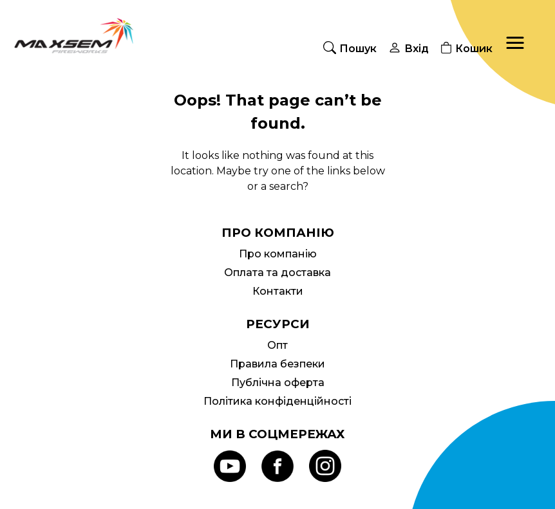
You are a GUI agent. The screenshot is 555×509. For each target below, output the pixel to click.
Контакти (277, 291)
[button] (515, 43)
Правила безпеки (277, 364)
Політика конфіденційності (277, 401)
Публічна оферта (278, 382)
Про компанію (278, 254)
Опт (277, 345)
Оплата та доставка (277, 272)
